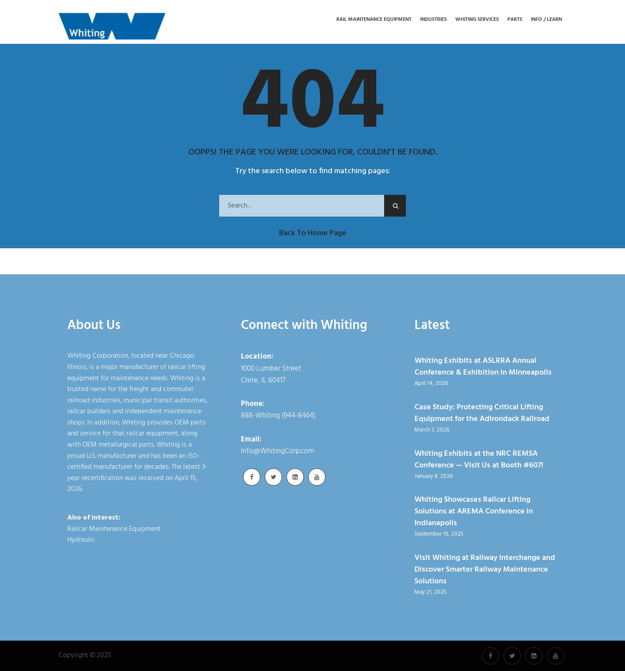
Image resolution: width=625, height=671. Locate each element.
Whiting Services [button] (477, 20)
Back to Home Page (312, 233)
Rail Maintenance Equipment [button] (373, 20)
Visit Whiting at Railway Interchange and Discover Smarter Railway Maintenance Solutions (484, 570)
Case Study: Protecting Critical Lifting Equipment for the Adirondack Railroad (481, 413)
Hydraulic (81, 540)
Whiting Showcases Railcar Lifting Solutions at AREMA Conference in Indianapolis (473, 511)
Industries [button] (433, 20)
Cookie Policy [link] (373, 660)
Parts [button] (514, 20)
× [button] (458, 657)
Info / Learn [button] (546, 20)
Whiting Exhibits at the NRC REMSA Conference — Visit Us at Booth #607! (478, 459)
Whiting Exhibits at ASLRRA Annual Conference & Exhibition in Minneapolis (483, 367)
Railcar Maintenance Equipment (114, 529)
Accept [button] (433, 660)
